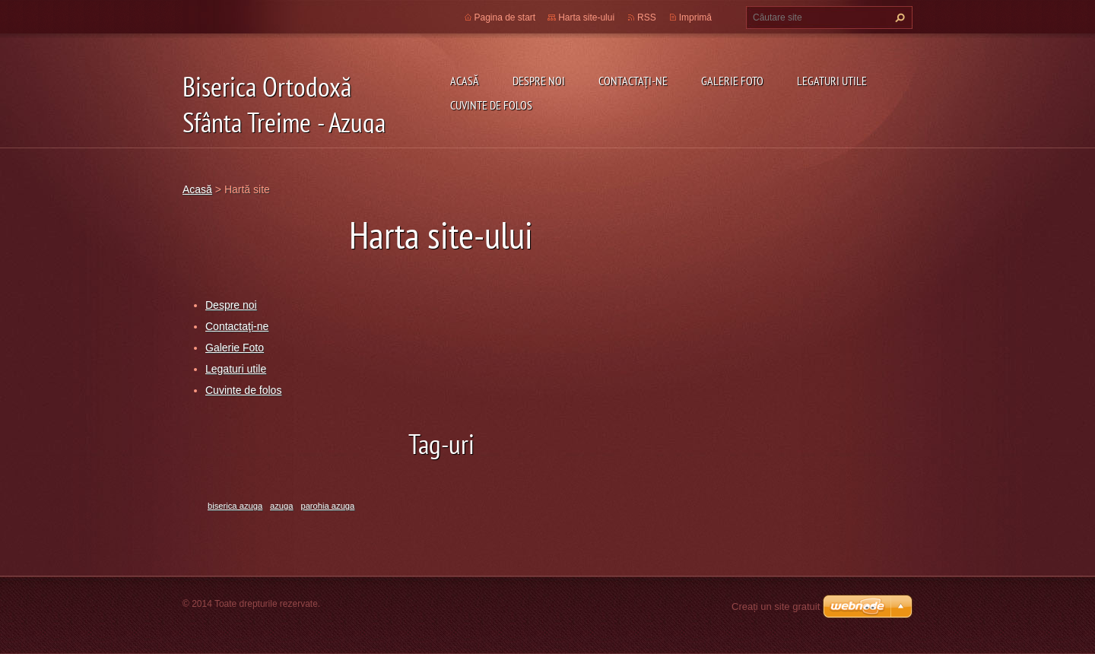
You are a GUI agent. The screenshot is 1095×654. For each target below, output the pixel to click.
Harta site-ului (586, 17)
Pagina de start (505, 17)
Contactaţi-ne (633, 80)
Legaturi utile (832, 80)
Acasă (464, 80)
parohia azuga (327, 505)
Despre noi (539, 80)
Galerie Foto (732, 80)
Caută (898, 17)
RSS (646, 17)
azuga (281, 505)
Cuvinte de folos (491, 105)
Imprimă (695, 17)
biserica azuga (235, 505)
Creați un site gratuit (776, 606)
